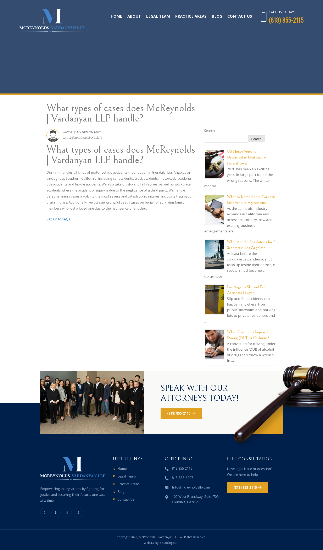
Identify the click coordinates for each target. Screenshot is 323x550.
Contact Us (239, 16)
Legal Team (158, 16)
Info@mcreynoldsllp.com (191, 487)
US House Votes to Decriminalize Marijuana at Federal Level (246, 157)
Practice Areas (190, 16)
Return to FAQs (58, 219)
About (134, 16)
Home (116, 16)
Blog (217, 16)
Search (209, 130)
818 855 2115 (182, 468)
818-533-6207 (182, 477)
